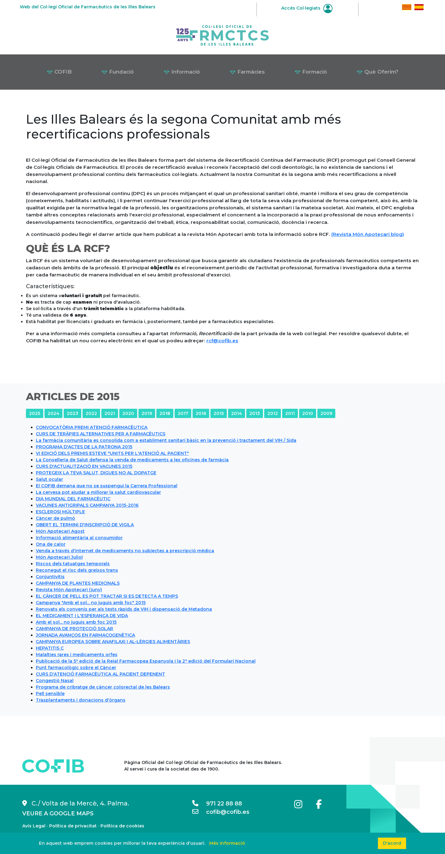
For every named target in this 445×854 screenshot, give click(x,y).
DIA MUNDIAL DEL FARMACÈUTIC (73, 499)
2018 (164, 413)
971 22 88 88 (217, 803)
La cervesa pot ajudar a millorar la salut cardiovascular (98, 492)
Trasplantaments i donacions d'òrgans (80, 700)
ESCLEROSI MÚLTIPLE (60, 512)
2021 (109, 413)
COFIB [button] (59, 72)
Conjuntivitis (50, 576)
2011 (290, 413)
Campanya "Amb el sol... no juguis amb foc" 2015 (91, 602)
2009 (326, 413)
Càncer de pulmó (55, 518)
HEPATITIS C (50, 648)
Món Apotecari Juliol (59, 557)
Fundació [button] (117, 72)
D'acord (392, 843)
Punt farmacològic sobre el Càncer (76, 667)
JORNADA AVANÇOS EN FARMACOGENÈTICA (85, 635)
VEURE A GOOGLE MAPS (58, 813)
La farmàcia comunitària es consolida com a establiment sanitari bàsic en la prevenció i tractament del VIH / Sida (166, 440)
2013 (254, 413)
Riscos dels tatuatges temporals (73, 563)
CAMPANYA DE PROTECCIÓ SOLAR (74, 628)
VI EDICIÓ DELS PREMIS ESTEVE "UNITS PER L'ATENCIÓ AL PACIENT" (112, 453)
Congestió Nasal (55, 680)
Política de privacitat (73, 826)
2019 (147, 413)
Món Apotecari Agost (60, 531)
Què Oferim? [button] (377, 72)
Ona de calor (51, 544)
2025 (34, 413)
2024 (53, 413)
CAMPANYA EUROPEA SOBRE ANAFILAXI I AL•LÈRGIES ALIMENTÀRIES (113, 641)
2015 (219, 413)
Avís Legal (33, 826)
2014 (236, 413)
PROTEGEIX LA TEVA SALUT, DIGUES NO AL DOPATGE (96, 473)
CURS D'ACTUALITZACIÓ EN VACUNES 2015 (84, 466)
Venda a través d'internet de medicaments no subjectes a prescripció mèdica (125, 550)
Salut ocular (49, 479)
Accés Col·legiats (307, 8)
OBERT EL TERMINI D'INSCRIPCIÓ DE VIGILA (85, 524)
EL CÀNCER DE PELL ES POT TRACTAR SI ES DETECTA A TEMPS (107, 596)
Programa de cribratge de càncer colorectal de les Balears (103, 687)
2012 (272, 413)
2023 (72, 413)
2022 (91, 413)
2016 (201, 413)
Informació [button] (181, 72)
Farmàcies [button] (247, 72)
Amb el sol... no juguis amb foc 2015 (76, 622)
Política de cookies (122, 826)
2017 (183, 413)
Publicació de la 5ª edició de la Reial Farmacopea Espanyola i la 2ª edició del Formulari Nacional (146, 661)
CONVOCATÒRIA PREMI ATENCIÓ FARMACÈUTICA (91, 427)
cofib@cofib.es (220, 812)
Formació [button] (311, 72)
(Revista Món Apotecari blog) (367, 234)
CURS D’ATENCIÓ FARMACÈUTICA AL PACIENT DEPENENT (100, 674)
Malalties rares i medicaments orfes (76, 654)
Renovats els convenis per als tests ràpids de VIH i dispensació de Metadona (124, 609)
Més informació (227, 843)
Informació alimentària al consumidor (79, 537)
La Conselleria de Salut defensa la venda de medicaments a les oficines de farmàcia (132, 460)
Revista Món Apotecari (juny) (69, 589)
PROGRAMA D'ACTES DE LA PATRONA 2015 (84, 447)
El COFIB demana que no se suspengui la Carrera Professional (106, 486)
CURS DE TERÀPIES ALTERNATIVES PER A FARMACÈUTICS (100, 434)
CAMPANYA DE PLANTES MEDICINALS (78, 583)
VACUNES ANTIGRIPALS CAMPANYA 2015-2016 (87, 505)
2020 (128, 413)
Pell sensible (50, 693)
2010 (307, 413)
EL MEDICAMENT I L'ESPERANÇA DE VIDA (82, 615)
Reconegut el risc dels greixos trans (77, 570)
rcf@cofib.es (222, 341)
